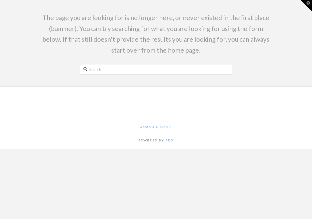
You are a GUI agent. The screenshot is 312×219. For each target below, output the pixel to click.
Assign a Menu (156, 127)
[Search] (156, 69)
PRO (169, 140)
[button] (306, 6)
